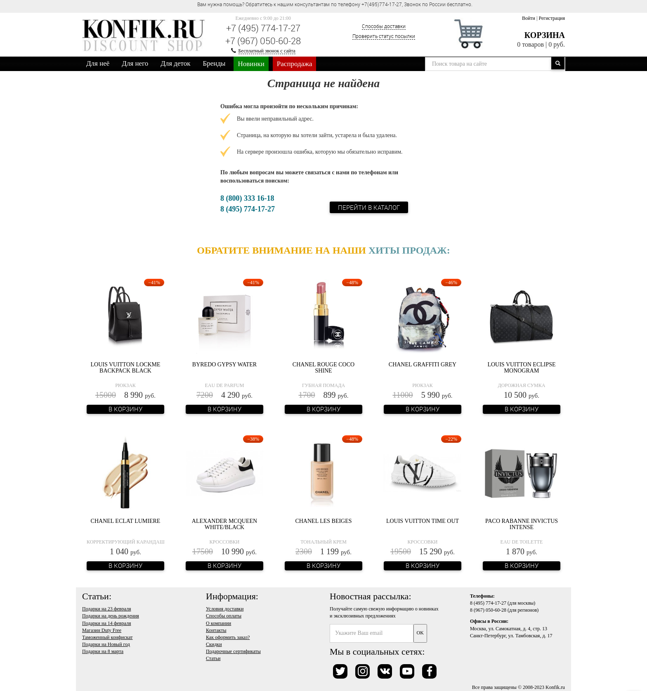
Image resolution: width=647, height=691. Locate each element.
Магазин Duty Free (101, 630)
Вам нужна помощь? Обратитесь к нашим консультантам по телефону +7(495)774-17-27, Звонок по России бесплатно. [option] (334, 4)
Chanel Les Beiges (323, 521)
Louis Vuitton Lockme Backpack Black (125, 367)
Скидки (214, 644)
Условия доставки (224, 609)
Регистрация (551, 18)
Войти (528, 18)
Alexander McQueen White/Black (224, 524)
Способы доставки (384, 26)
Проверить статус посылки (383, 36)
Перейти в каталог (369, 207)
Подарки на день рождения (110, 616)
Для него (135, 63)
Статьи (213, 658)
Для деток (175, 63)
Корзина (544, 35)
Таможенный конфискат (107, 637)
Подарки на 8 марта (102, 651)
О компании (218, 623)
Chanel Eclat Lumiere (126, 521)
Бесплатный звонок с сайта (266, 51)
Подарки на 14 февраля (106, 623)
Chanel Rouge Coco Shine (323, 367)
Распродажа (294, 64)
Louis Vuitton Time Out (422, 521)
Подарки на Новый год (106, 644)
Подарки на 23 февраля (106, 609)
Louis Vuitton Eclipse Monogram (521, 367)
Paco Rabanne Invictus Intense (521, 524)
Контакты (216, 630)
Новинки (251, 64)
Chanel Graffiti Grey (422, 364)
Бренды (214, 63)
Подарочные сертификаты (233, 651)
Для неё (97, 63)
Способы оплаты (223, 616)
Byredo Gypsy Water (224, 364)
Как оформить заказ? (228, 637)
